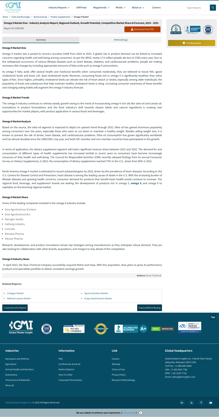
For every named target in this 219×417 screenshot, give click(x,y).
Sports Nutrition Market (96, 293)
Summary (41, 39)
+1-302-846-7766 (178, 369)
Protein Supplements (60, 16)
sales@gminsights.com (183, 377)
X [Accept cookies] (140, 412)
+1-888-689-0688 (182, 366)
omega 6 (136, 183)
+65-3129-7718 (178, 373)
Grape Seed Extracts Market (98, 298)
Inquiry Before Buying (149, 307)
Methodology (121, 39)
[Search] (213, 8)
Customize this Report (15, 307)
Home (5, 16)
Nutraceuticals (40, 16)
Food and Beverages (21, 16)
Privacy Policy (129, 412)
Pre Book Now (191, 43)
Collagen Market (15, 293)
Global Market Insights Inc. (18, 402)
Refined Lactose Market (19, 298)
